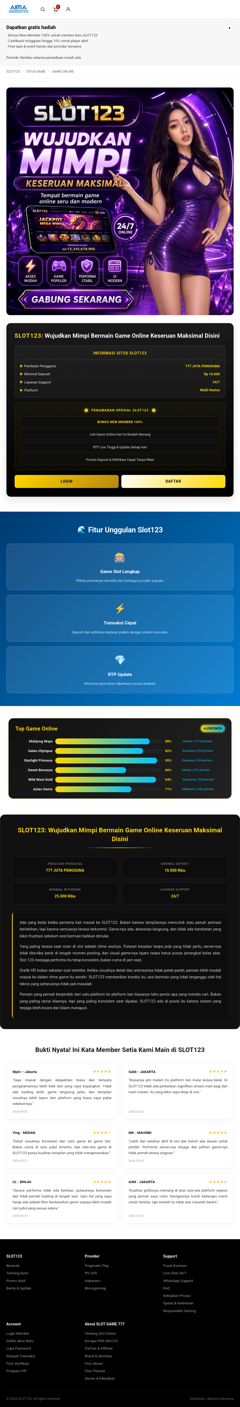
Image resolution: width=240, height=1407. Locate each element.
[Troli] (55, 9)
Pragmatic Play (97, 1265)
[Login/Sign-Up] (68, 9)
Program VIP (16, 1371)
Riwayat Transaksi (20, 1356)
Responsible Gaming (179, 1311)
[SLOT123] (18, 9)
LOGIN (66, 481)
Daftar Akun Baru (19, 1341)
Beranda (13, 1265)
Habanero (92, 1281)
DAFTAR (173, 481)
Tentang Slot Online (100, 1333)
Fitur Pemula (95, 1371)
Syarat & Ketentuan (178, 1303)
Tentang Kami (17, 1273)
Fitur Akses (93, 1363)
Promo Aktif (15, 1281)
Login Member (17, 1333)
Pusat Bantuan (175, 1265)
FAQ (166, 1288)
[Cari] (43, 9)
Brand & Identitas (98, 1356)
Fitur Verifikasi (17, 1363)
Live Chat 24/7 (174, 1273)
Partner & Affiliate (99, 1348)
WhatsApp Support (178, 1281)
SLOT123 (13, 71)
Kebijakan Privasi (176, 1295)
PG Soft (91, 1273)
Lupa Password (18, 1348)
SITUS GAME (36, 71)
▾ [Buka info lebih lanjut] (229, 28)
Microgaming (95, 1288)
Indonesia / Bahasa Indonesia (212, 1399)
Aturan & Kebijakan (100, 1378)
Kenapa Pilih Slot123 (101, 1341)
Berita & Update (18, 1288)
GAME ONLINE (63, 71)
